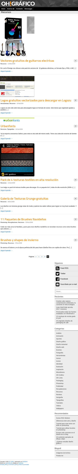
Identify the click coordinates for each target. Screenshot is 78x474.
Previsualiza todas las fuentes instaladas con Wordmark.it (66, 312)
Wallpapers (60, 408)
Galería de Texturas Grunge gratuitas (24, 198)
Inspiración (60, 369)
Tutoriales (59, 403)
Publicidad (59, 386)
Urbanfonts (8, 126)
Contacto (19, 9)
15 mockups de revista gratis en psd (65, 317)
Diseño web (60, 347)
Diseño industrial (61, 344)
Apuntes (59, 339)
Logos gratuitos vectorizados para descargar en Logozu (36, 100)
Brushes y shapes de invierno (19, 240)
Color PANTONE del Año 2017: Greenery (64, 308)
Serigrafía (59, 397)
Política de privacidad (24, 464)
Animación (59, 336)
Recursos (3, 64)
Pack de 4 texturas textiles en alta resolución (29, 179)
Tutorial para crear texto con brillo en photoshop (65, 424)
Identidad (59, 364)
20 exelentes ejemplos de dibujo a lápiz (64, 438)
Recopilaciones (12, 222)
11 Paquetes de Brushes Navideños (23, 219)
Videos (58, 406)
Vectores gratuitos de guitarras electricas (27, 60)
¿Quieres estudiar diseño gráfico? (64, 442)
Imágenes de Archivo (63, 453)
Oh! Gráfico (60, 375)
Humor (58, 358)
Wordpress (25, 461)
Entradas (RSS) (4, 464)
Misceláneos (60, 372)
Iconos (58, 361)
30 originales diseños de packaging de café (64, 321)
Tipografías (10, 129)
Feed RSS (64, 268)
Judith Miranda (8, 463)
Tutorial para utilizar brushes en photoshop (65, 429)
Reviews (59, 394)
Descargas (28, 9)
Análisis (58, 333)
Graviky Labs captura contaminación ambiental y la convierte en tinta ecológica (66, 302)
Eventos (59, 350)
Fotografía (59, 353)
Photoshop (4, 222)
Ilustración (59, 367)
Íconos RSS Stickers (63, 418)
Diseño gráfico (61, 341)
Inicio (3, 9)
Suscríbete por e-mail (68, 284)
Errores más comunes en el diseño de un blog (65, 433)
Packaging (59, 380)
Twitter (63, 273)
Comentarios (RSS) (13, 464)
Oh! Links (59, 378)
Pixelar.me (59, 456)
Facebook (64, 279)
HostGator (20, 463)
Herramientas (5, 103)
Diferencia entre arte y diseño (66, 421)
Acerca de (10, 9)
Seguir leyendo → (6, 71)
